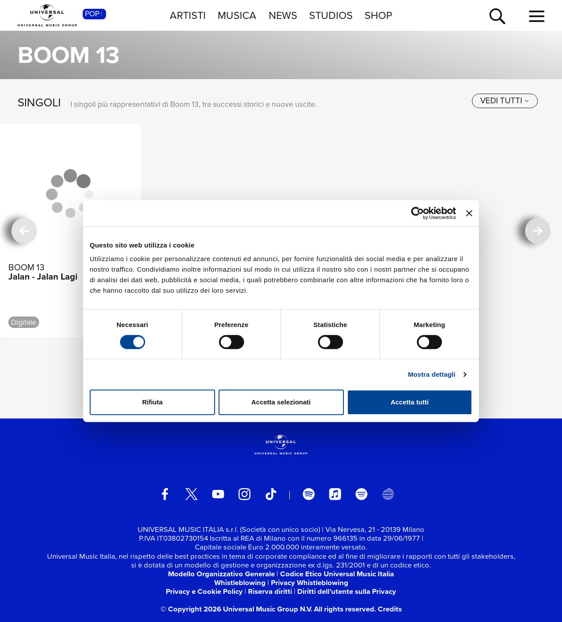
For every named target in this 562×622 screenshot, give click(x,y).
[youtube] (218, 494)
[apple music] (335, 494)
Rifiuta (152, 402)
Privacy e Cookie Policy (204, 591)
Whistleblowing (240, 582)
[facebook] (165, 494)
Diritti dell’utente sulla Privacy (346, 591)
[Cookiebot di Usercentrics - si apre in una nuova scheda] (417, 213)
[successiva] (538, 231)
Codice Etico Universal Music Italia (337, 573)
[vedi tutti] (505, 101)
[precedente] (24, 231)
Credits (390, 609)
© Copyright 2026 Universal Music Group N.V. (236, 609)
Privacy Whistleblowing (309, 582)
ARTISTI (188, 15)
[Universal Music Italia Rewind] (388, 494)
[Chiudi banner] (469, 213)
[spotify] (309, 494)
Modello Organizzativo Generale (221, 573)
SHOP (378, 15)
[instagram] (244, 494)
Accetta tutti (409, 402)
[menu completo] (536, 16)
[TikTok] (271, 494)
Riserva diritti (270, 591)
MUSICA (237, 15)
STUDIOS (331, 15)
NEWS (283, 15)
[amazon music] (361, 494)
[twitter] (192, 494)
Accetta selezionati (280, 402)
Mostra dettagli (431, 374)
